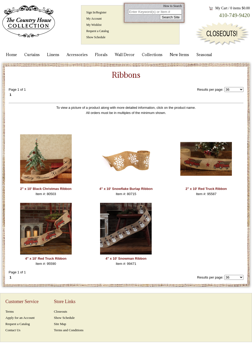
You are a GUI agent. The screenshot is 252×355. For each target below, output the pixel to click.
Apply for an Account (20, 318)
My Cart (221, 8)
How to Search (172, 6)
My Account (94, 18)
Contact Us (12, 330)
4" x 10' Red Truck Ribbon (45, 258)
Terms (9, 311)
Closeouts (60, 311)
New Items (179, 54)
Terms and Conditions (69, 330)
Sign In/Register (96, 12)
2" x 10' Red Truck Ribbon (206, 189)
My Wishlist (94, 25)
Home (11, 54)
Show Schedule (95, 37)
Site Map (60, 324)
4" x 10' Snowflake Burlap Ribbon (125, 189)
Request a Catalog (97, 31)
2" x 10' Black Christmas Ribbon (45, 189)
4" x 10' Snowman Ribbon (126, 258)
